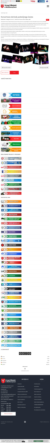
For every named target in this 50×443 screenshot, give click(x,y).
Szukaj (14, 89)
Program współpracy (21, 416)
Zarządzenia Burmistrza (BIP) (23, 408)
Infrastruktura (36, 403)
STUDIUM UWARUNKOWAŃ (38, 421)
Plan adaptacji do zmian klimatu (39, 427)
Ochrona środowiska (37, 416)
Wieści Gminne (20, 419)
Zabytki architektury (37, 414)
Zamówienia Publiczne (21, 406)
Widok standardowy (5, 1)
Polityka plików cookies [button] (10, 441)
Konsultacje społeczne (22, 421)
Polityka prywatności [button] (17, 441)
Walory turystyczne (37, 411)
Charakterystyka (37, 401)
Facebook (25, 439)
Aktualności (12, 36)
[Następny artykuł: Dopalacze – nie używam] (44, 84)
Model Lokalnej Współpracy (39, 419)
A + (5, 2)
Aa (16, 1)
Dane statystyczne (37, 408)
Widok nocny (13, 1)
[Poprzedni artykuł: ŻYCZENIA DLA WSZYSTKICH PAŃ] (6, 84)
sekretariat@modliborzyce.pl (10, 411)
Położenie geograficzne (38, 406)
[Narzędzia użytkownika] (47, 37)
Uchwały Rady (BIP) (21, 403)
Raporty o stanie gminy (22, 424)
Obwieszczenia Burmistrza (22, 411)
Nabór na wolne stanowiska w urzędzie (24, 414)
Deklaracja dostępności (8, 430)
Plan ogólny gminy (37, 424)
